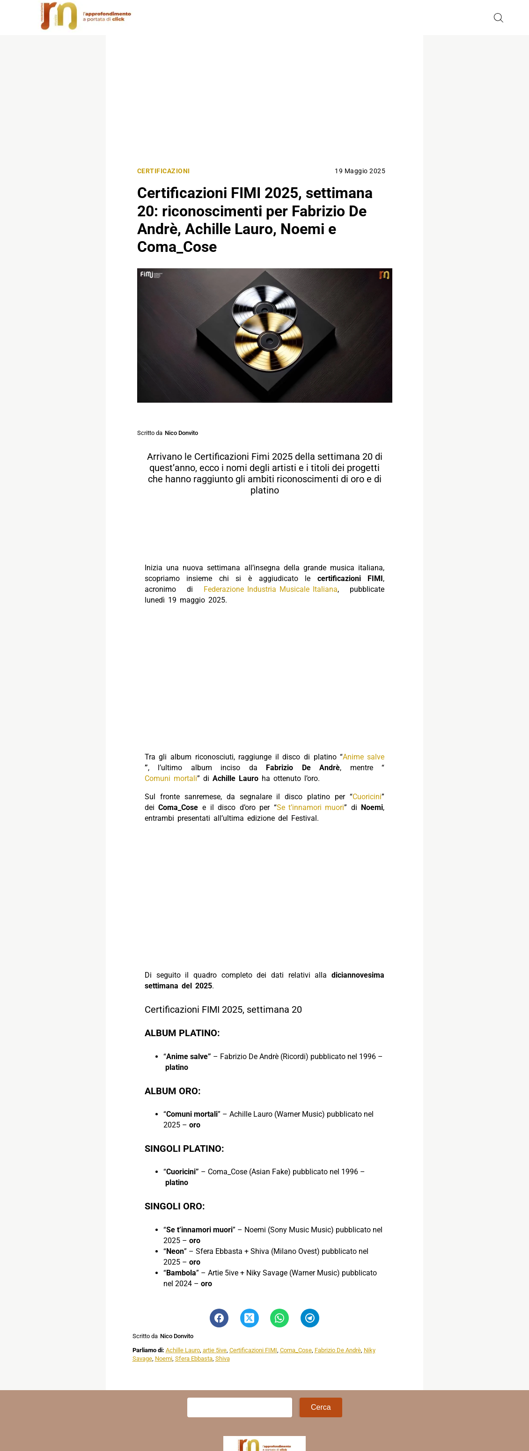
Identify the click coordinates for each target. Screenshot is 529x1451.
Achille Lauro (183, 1350)
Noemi (163, 1358)
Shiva (222, 1358)
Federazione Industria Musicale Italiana (271, 589)
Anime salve (363, 756)
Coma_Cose (296, 1350)
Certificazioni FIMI (253, 1350)
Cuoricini (367, 796)
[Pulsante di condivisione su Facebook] (219, 1318)
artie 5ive (215, 1350)
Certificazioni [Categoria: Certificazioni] (163, 171)
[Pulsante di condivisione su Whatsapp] (279, 1318)
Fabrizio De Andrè (338, 1350)
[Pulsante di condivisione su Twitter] (249, 1318)
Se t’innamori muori (310, 807)
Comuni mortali (171, 778)
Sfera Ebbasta (194, 1358)
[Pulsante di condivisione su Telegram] (310, 1318)
